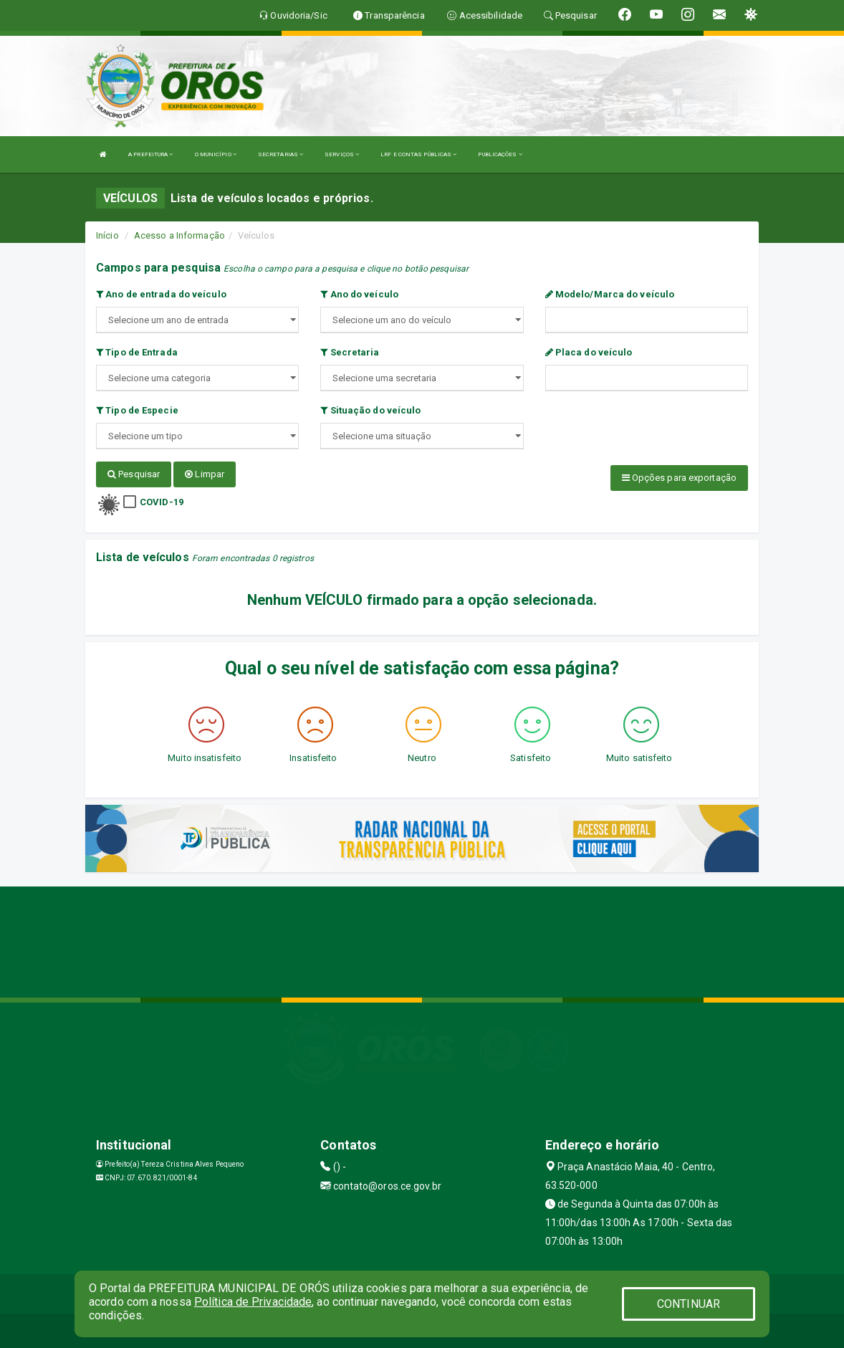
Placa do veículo (589, 352)
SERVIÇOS (342, 154)
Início (107, 235)
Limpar (204, 474)
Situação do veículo (370, 410)
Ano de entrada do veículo (161, 294)
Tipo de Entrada (137, 352)
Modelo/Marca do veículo (610, 294)
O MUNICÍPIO (215, 154)
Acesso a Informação (179, 235)
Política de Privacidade (253, 1302)
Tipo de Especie (137, 410)
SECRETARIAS (280, 154)
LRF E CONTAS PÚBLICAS (418, 154)
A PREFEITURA (150, 154)
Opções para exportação (679, 477)
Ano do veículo (359, 294)
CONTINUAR (688, 1304)
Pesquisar (133, 474)
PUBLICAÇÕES (500, 154)
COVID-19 (161, 501)
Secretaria (349, 352)
